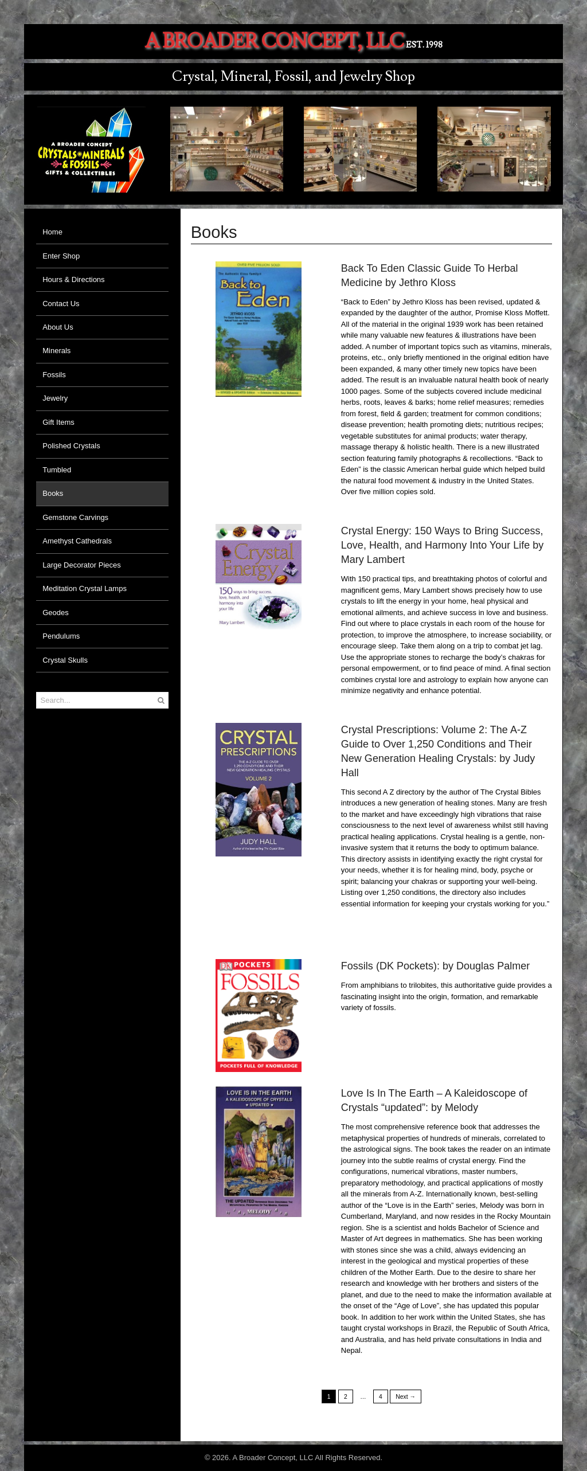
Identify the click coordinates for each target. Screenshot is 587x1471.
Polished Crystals (71, 445)
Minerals (56, 350)
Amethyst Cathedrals (77, 541)
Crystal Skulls (65, 660)
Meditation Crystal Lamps (84, 588)
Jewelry (55, 398)
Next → (406, 1396)
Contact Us (60, 303)
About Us (57, 327)
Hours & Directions (73, 279)
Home (52, 232)
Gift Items (58, 422)
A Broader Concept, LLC (274, 41)
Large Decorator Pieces (81, 565)
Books (52, 493)
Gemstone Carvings (75, 517)
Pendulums (61, 636)
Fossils (53, 374)
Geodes (55, 612)
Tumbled (56, 469)
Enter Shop (61, 256)
